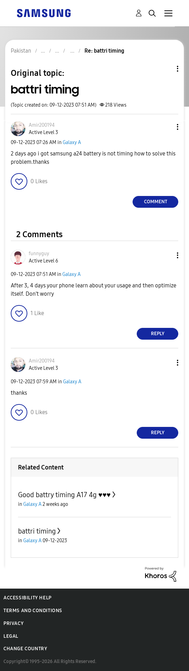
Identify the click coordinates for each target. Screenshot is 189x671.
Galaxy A (72, 142)
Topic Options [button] (165, 68)
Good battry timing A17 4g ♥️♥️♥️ (64, 495)
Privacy (13, 623)
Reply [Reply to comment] (157, 334)
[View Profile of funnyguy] (39, 254)
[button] (166, 127)
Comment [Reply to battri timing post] (155, 202)
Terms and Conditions (32, 611)
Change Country (25, 649)
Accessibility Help (27, 598)
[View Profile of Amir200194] (42, 125)
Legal (10, 636)
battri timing (37, 531)
